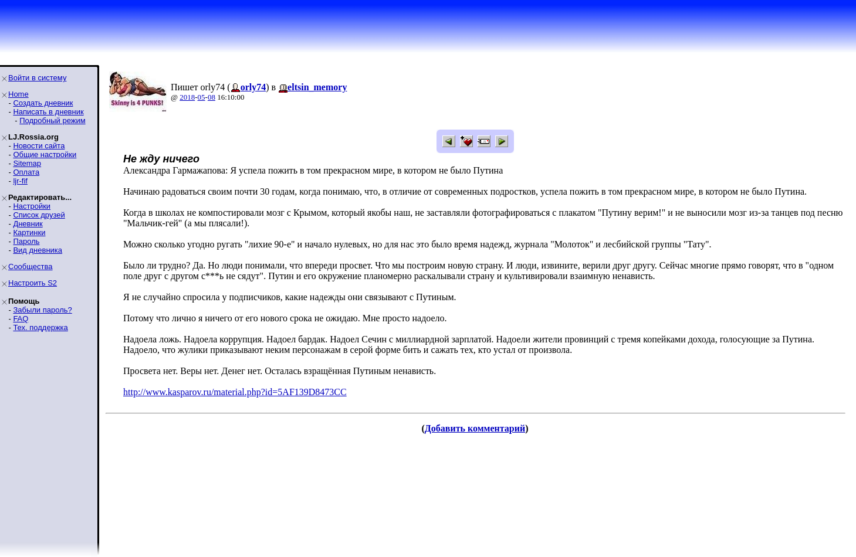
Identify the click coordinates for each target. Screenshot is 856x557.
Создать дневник (43, 103)
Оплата (26, 172)
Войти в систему (37, 77)
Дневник (27, 223)
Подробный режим (52, 120)
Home (18, 94)
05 (201, 97)
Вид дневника (37, 250)
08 (211, 97)
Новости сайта (39, 145)
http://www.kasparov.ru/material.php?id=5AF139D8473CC (235, 392)
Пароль (26, 241)
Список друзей (39, 214)
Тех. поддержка (40, 327)
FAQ (20, 318)
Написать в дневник (48, 111)
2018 (187, 97)
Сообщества (30, 266)
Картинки (29, 232)
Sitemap (27, 163)
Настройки (31, 206)
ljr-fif (20, 180)
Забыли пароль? (42, 309)
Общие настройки (44, 154)
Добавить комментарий (475, 428)
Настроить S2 (32, 282)
